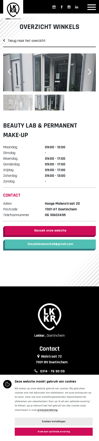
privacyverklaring (47, 410)
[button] (89, 72)
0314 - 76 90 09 (52, 371)
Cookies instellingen (54, 421)
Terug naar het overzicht (24, 40)
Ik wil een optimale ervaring (54, 431)
